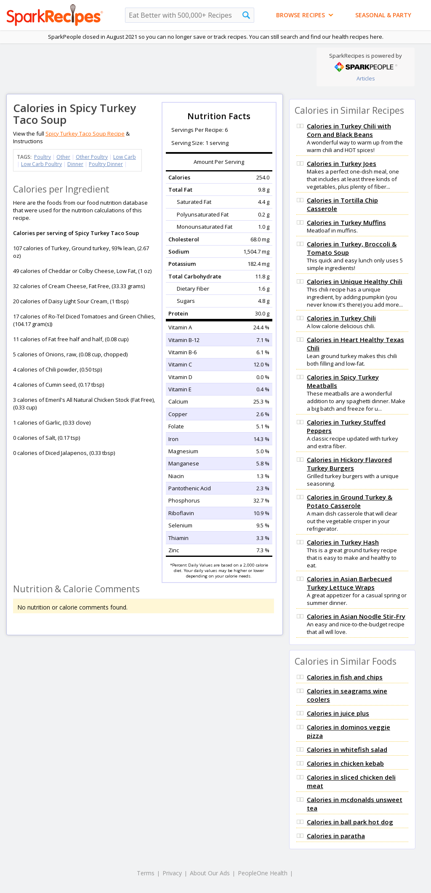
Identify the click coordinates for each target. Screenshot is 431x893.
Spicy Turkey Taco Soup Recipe (85, 133)
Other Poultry (92, 156)
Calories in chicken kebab (345, 763)
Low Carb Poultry (41, 164)
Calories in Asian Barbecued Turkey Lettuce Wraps (349, 583)
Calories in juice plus (338, 713)
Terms (145, 873)
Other (63, 156)
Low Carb (124, 156)
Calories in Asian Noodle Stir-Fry (356, 616)
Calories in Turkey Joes (341, 163)
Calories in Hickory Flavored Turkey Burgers (349, 463)
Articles (366, 78)
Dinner (75, 164)
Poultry (42, 156)
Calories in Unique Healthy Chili (354, 281)
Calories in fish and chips (345, 677)
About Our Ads (210, 873)
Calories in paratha (336, 836)
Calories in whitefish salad (347, 749)
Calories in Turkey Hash (343, 542)
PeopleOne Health (262, 873)
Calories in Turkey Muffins (346, 222)
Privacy (172, 873)
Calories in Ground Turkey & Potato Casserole (349, 501)
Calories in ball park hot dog (350, 822)
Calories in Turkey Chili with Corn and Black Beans (349, 130)
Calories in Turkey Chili (341, 318)
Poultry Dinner (106, 164)
